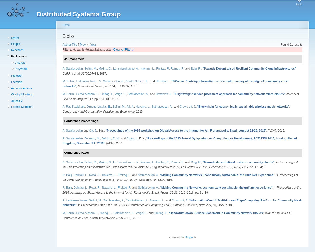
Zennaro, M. (92, 138)
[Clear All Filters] (123, 49)
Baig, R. (196, 68)
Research (17, 50)
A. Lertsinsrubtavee (75, 200)
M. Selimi (69, 81)
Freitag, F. (162, 68)
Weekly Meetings (22, 94)
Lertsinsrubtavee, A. (126, 68)
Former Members (22, 107)
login (299, 4)
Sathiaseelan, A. (113, 81)
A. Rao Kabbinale (74, 106)
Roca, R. (94, 175)
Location (16, 82)
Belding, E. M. (111, 138)
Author (67, 44)
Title (74, 44)
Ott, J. (93, 130)
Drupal (190, 237)
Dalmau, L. (81, 175)
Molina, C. (105, 68)
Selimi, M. (90, 68)
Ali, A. (130, 106)
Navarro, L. (147, 68)
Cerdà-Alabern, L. (137, 81)
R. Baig (67, 175)
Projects (16, 75)
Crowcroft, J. (164, 94)
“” (249, 68)
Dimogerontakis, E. (99, 106)
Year (93, 44)
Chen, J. (132, 138)
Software (17, 100)
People (15, 44)
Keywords (21, 69)
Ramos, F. (177, 68)
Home (15, 37)
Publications (19, 56)
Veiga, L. (120, 94)
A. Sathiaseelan (73, 68)
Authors (20, 62)
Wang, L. (106, 213)
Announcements (21, 88)
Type (83, 44)
